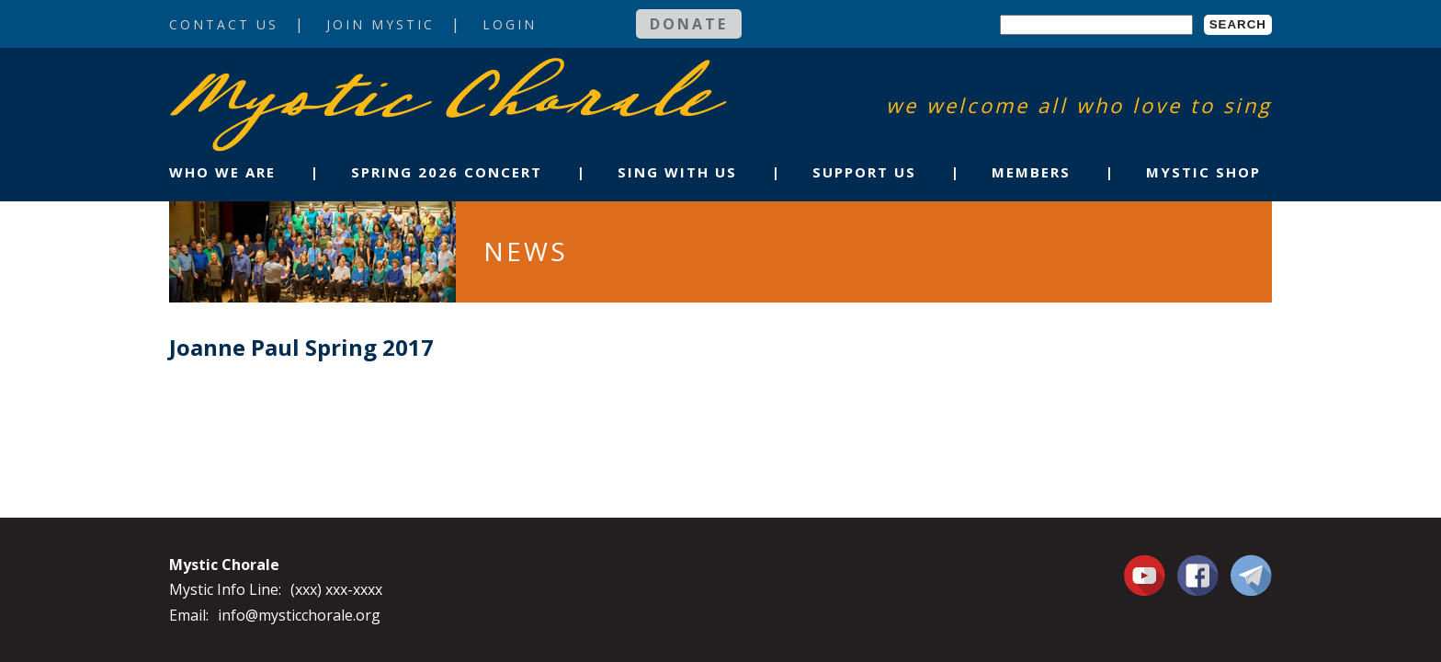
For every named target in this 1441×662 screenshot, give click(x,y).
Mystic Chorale (274, 77)
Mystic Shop (1203, 172)
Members (1031, 172)
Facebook (1198, 564)
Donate (689, 24)
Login (509, 24)
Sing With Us (677, 172)
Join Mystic (380, 24)
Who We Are (222, 172)
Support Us (864, 172)
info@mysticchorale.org (299, 615)
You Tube (1147, 574)
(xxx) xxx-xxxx (336, 589)
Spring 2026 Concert (446, 172)
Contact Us (223, 24)
